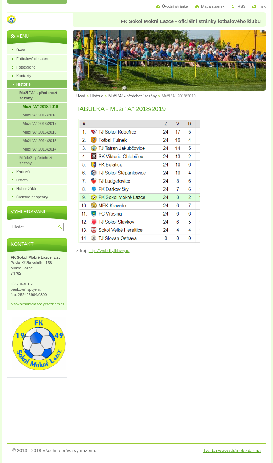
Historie (97, 96)
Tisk (262, 6)
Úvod (80, 96)
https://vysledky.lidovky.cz (109, 251)
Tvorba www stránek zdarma (232, 450)
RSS (241, 6)
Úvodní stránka (175, 6)
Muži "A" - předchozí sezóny (132, 96)
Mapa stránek (212, 6)
